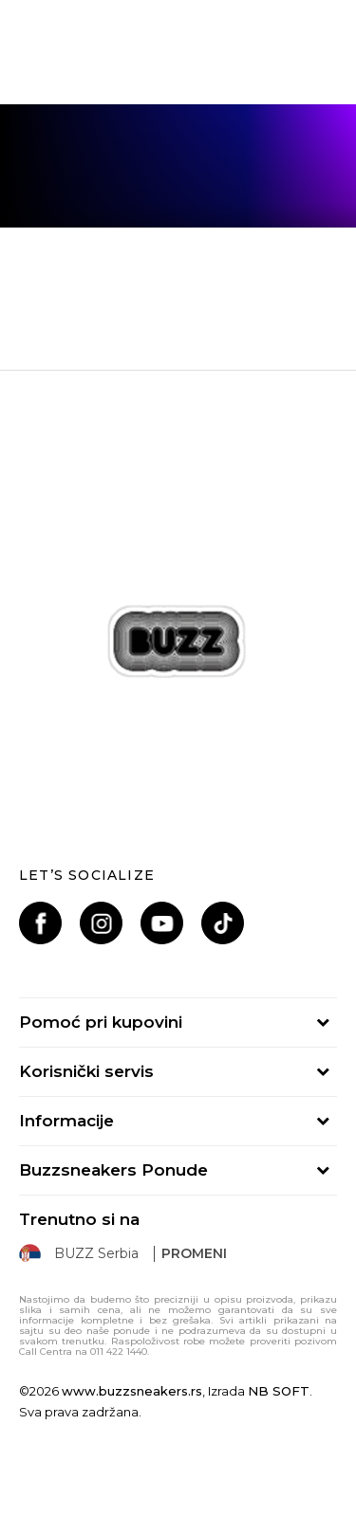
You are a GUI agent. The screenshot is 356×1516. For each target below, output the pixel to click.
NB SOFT (278, 1390)
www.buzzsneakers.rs (132, 1390)
